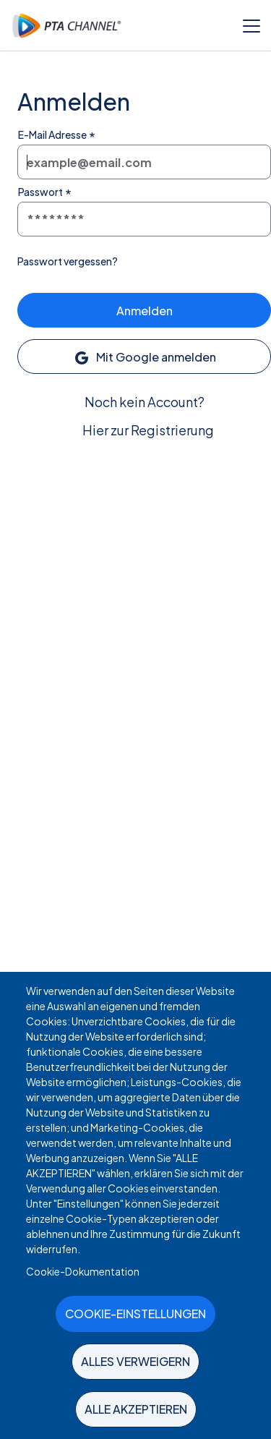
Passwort (40, 191)
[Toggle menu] (251, 25)
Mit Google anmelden (144, 358)
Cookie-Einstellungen (135, 1313)
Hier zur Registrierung (148, 430)
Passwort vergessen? (67, 261)
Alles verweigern (135, 1361)
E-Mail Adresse (52, 134)
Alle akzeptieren (136, 1409)
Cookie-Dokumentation (82, 1271)
